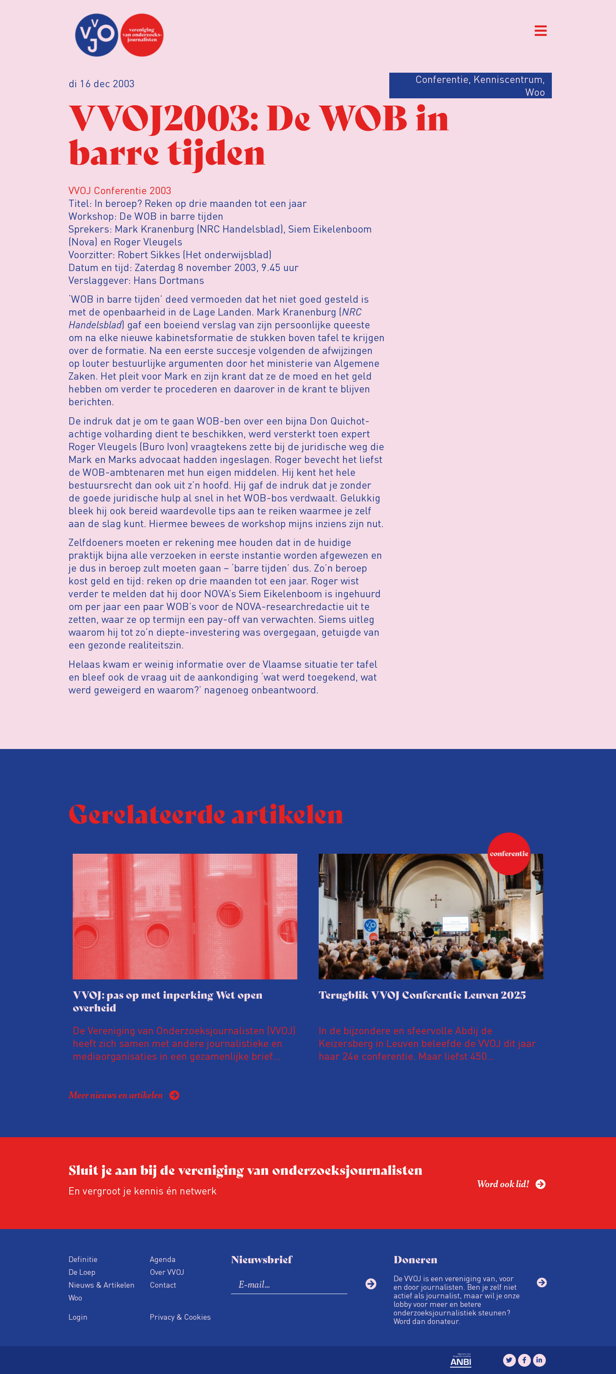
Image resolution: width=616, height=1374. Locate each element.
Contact (163, 1284)
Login (78, 1316)
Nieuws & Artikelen (101, 1284)
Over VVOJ (167, 1272)
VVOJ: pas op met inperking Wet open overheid (168, 1000)
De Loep (81, 1272)
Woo (75, 1297)
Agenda (163, 1259)
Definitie (83, 1259)
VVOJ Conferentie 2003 (120, 190)
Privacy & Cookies (180, 1316)
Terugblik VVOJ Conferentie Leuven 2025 (422, 994)
